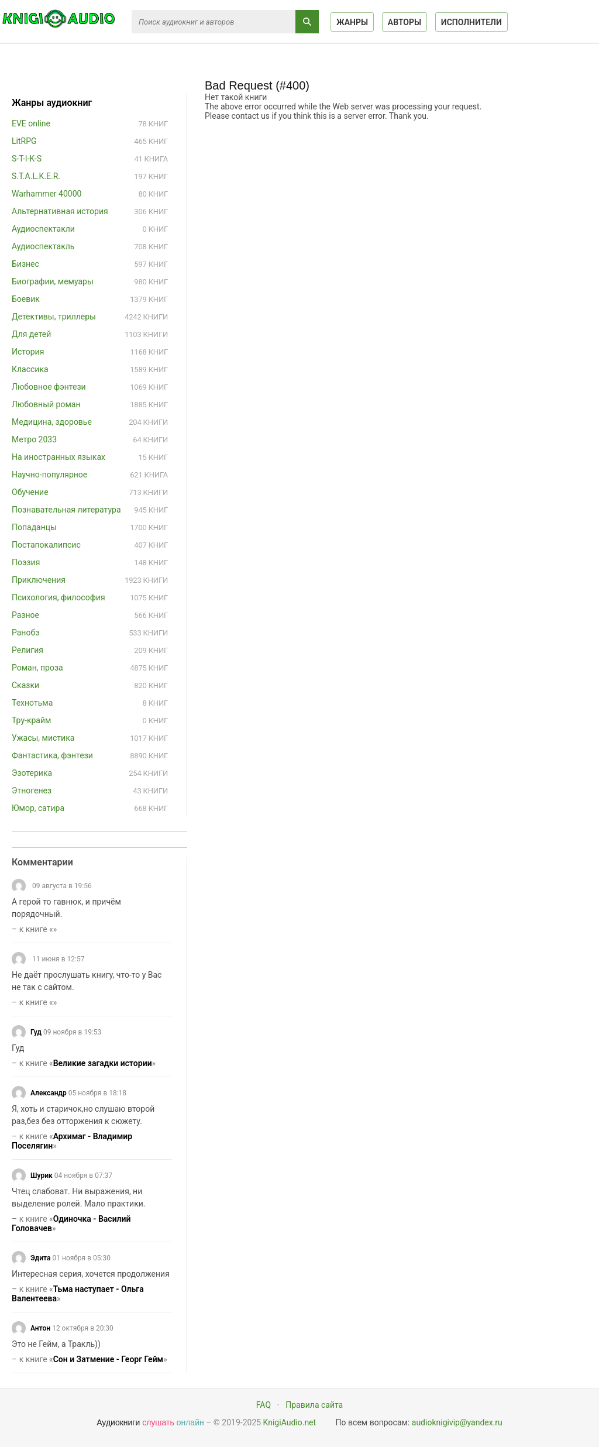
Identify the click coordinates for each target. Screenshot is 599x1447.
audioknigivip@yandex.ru (457, 1422)
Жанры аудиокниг (52, 102)
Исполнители (471, 22)
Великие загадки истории (102, 1063)
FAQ (263, 1405)
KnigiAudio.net (289, 1422)
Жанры (352, 22)
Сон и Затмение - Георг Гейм (108, 1359)
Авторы (404, 22)
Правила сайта (314, 1405)
